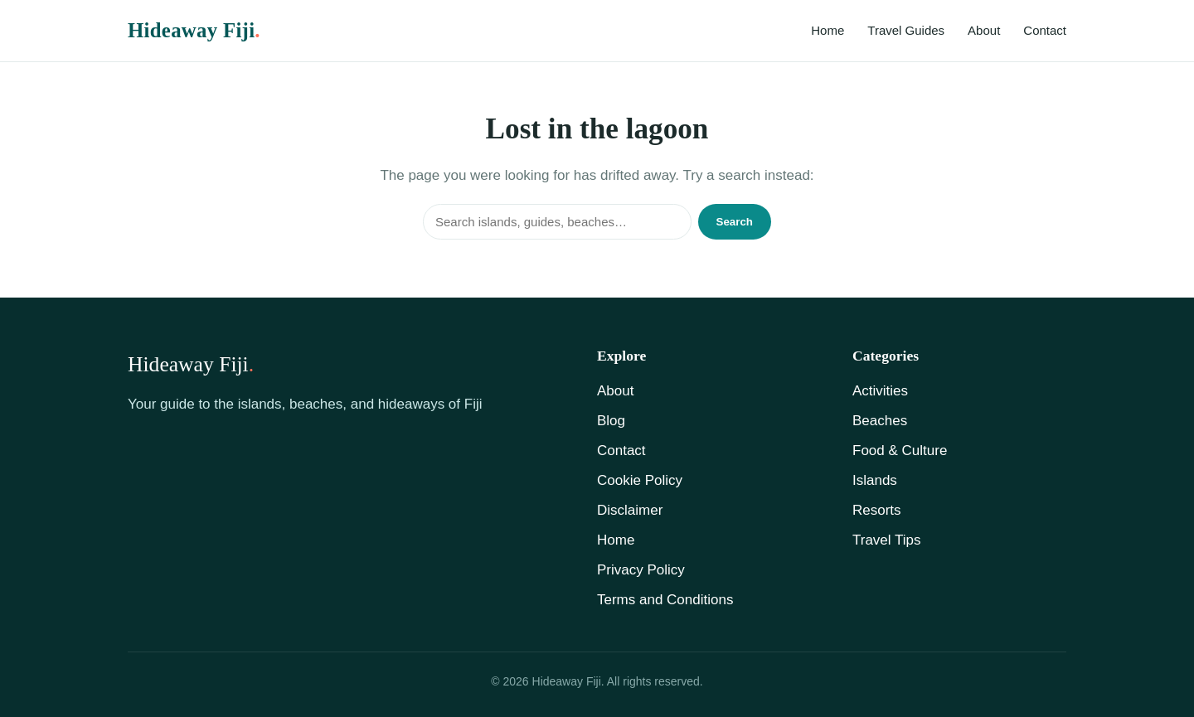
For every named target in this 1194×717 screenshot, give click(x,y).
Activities (880, 391)
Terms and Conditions (665, 600)
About (984, 30)
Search (734, 222)
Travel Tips (886, 540)
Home (827, 30)
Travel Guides (905, 30)
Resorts (876, 510)
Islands (874, 480)
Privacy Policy (641, 570)
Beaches (879, 421)
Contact (1044, 30)
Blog (611, 421)
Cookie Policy (639, 480)
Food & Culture (899, 450)
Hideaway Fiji (194, 30)
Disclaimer (630, 510)
